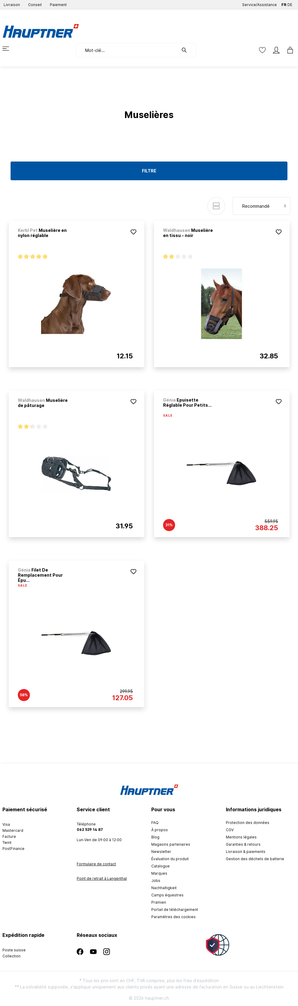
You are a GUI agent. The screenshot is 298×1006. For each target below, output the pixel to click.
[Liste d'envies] (262, 50)
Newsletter (161, 851)
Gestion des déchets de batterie (255, 859)
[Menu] (9, 48)
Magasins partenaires (170, 844)
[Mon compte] (276, 50)
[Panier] (288, 50)
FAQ (155, 822)
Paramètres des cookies (173, 917)
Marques (159, 873)
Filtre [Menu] (149, 170)
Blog (155, 837)
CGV (230, 830)
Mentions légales (241, 837)
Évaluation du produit (170, 859)
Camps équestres (167, 895)
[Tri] (261, 206)
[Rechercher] (187, 50)
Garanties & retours (243, 844)
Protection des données (247, 822)
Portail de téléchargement (174, 909)
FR (283, 3)
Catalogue (160, 866)
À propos (159, 830)
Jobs (155, 880)
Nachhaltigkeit (164, 888)
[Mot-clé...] (126, 50)
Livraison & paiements (245, 851)
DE (289, 3)
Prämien (158, 902)
